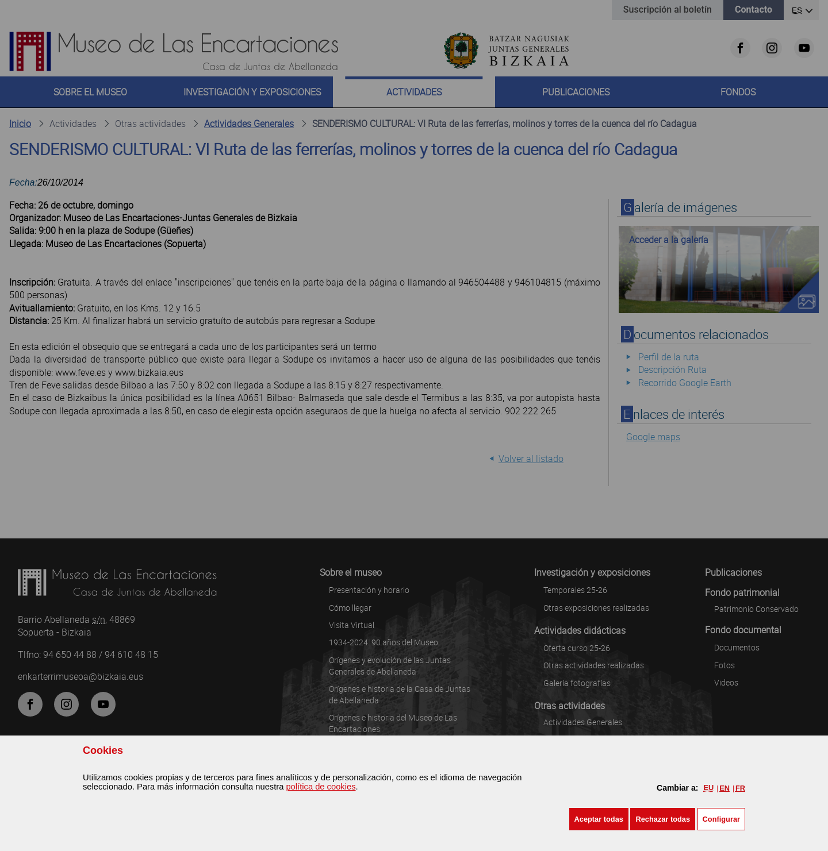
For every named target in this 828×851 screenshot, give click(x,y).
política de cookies (320, 786)
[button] (598, 819)
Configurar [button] (721, 819)
